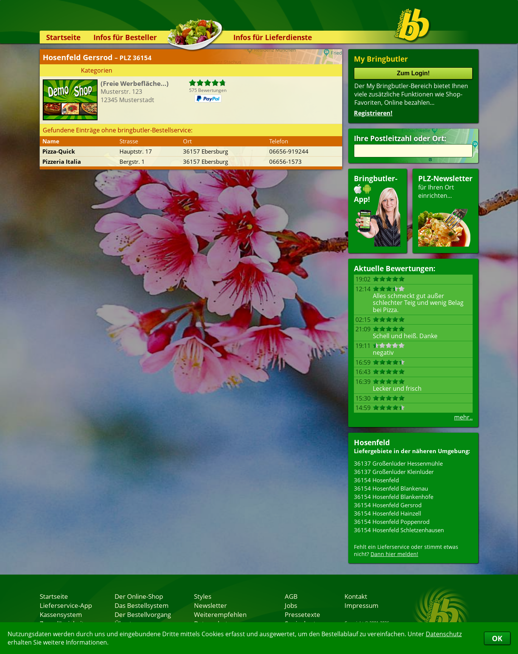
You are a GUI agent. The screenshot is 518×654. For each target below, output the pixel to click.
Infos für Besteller (125, 37)
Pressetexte (302, 614)
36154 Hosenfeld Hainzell (387, 513)
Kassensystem (61, 614)
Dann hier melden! (394, 554)
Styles (202, 596)
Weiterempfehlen (220, 614)
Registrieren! (373, 113)
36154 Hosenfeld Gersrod (388, 505)
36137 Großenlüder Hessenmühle (398, 463)
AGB (291, 596)
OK (497, 638)
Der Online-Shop (139, 596)
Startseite (63, 37)
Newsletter (210, 605)
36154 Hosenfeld (376, 480)
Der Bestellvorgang (143, 614)
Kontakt (355, 596)
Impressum (361, 605)
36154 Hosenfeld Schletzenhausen (399, 530)
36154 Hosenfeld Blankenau (391, 488)
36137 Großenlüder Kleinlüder (394, 471)
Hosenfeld (372, 442)
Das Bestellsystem (142, 605)
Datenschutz (444, 634)
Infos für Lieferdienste (272, 37)
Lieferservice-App (66, 605)
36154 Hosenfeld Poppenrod (392, 521)
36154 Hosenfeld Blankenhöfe (393, 496)
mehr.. (463, 417)
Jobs (291, 605)
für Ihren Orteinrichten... (445, 210)
